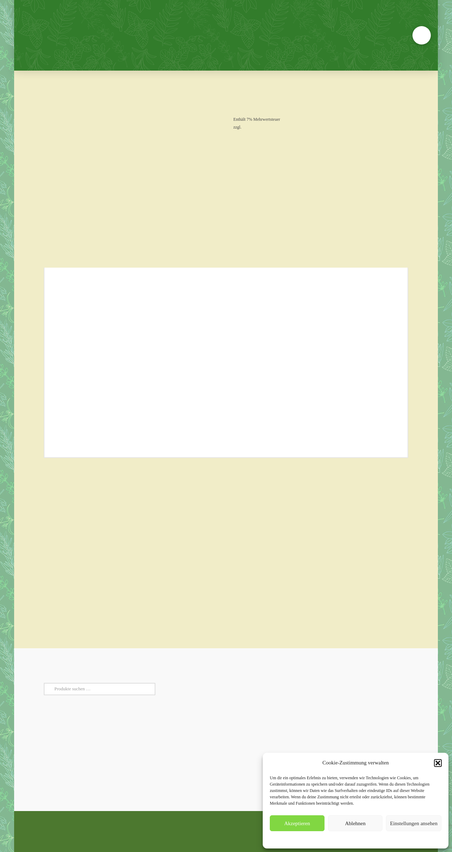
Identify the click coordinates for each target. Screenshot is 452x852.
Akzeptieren (297, 823)
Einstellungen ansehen (414, 823)
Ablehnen (355, 823)
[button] (437, 763)
